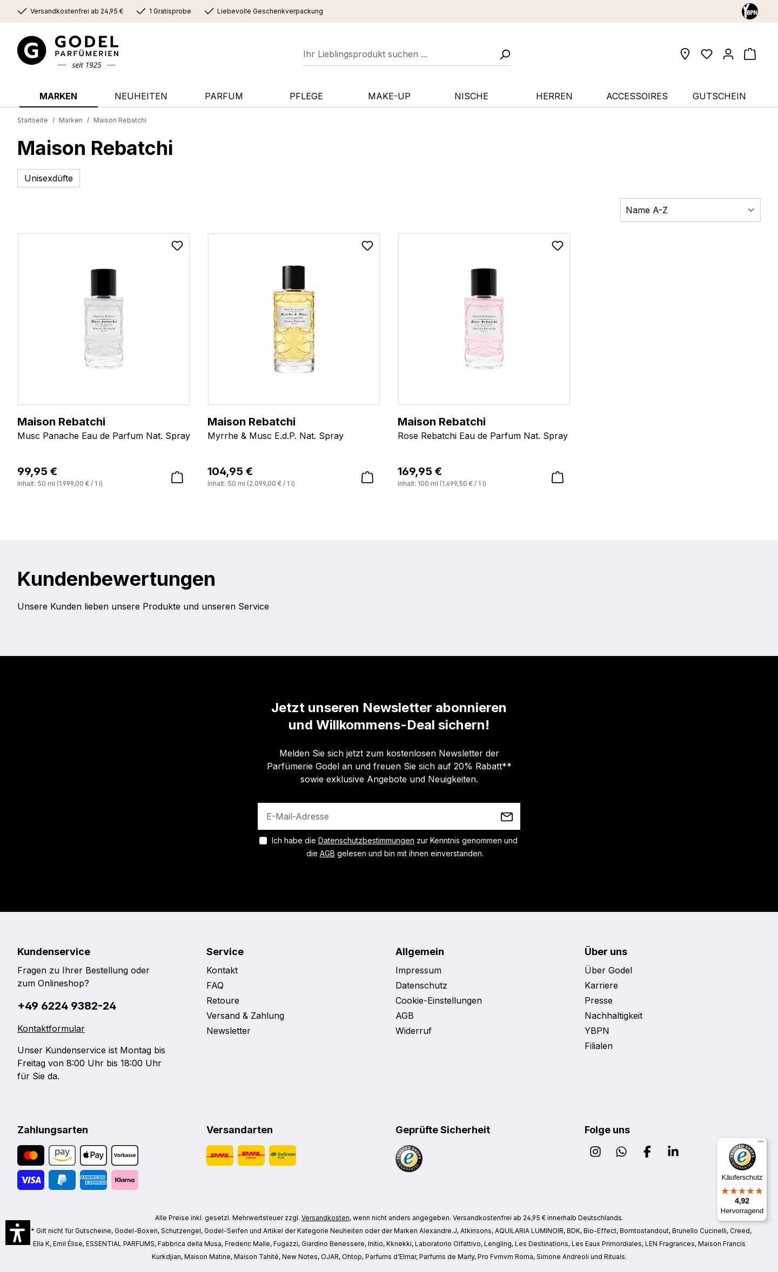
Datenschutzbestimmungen (366, 840)
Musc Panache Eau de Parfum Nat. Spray (103, 427)
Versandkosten (325, 1218)
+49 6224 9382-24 (66, 1005)
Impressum (418, 970)
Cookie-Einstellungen (438, 1000)
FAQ (215, 985)
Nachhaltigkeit (613, 1015)
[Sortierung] (690, 210)
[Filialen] (685, 54)
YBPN (597, 1030)
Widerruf (413, 1030)
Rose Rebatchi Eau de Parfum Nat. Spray (484, 427)
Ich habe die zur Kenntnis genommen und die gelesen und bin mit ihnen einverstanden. (395, 847)
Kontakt (222, 970)
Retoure (222, 1000)
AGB (327, 853)
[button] (17, 1232)
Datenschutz (421, 985)
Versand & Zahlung (245, 1015)
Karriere (601, 985)
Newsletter (228, 1030)
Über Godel (608, 970)
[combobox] (398, 54)
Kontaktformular (51, 1028)
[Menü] (760, 1144)
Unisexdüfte (48, 178)
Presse (599, 1000)
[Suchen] (501, 54)
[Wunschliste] (706, 54)
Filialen (599, 1045)
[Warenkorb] (750, 54)
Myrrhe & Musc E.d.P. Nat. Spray (293, 427)
